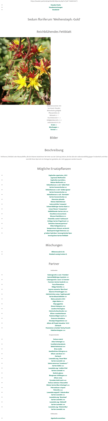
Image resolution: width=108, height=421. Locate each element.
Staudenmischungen (56, 7)
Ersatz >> (54, 125)
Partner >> (54, 129)
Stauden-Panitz (56, 5)
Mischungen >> (54, 127)
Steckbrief (55, 10)
